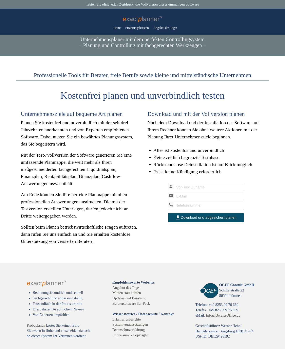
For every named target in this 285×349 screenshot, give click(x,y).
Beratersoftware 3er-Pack (131, 303)
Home (117, 27)
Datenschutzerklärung (128, 330)
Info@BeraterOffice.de (223, 315)
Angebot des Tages (165, 27)
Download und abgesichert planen (206, 217)
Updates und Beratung (128, 298)
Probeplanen (36, 325)
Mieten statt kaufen (126, 293)
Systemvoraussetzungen (130, 324)
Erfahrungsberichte (137, 27)
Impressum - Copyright (130, 335)
